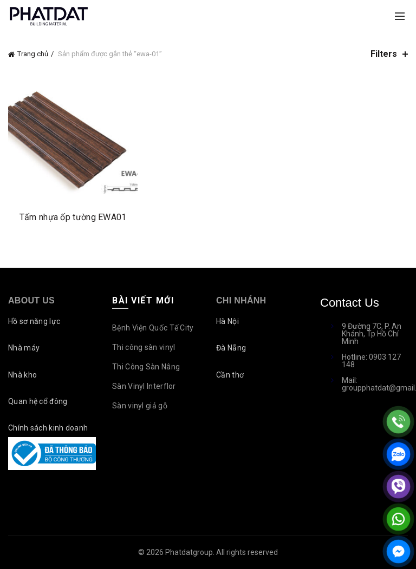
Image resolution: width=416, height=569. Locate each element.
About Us (31, 300)
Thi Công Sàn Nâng (146, 366)
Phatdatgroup (189, 552)
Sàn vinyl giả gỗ (139, 405)
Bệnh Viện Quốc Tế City (153, 327)
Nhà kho (22, 374)
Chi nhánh (241, 300)
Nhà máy (24, 347)
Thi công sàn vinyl (143, 347)
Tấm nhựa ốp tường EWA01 (73, 217)
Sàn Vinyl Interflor (144, 386)
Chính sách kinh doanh (48, 428)
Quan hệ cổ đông (38, 401)
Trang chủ (32, 54)
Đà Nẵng (231, 347)
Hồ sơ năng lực (34, 321)
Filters (383, 54)
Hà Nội (227, 321)
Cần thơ (230, 374)
